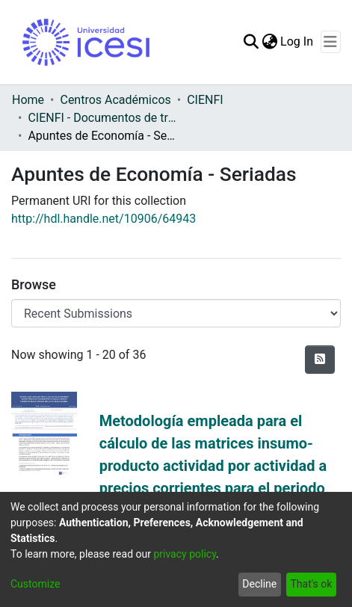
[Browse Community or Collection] (176, 313)
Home (28, 100)
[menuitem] (269, 42)
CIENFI (205, 100)
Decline (259, 584)
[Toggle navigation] (331, 42)
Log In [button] (297, 41)
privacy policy (184, 554)
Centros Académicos (115, 100)
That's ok (311, 584)
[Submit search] (250, 42)
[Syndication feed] (320, 359)
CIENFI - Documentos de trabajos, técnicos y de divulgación (102, 118)
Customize (35, 584)
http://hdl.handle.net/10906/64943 (103, 219)
